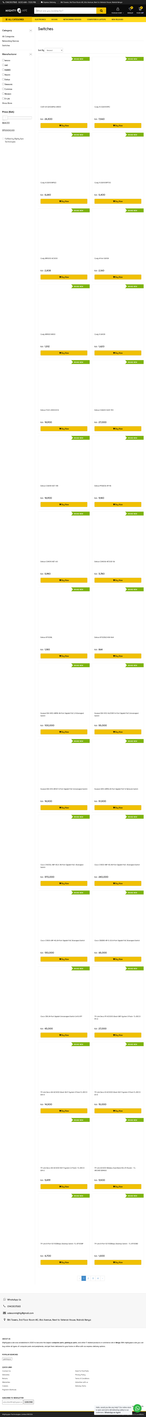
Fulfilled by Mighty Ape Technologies (14, 140)
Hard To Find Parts (82, 1371)
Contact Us (6, 1371)
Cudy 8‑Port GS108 (101, 258)
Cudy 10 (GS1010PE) (102, 107)
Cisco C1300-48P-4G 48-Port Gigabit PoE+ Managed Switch (117, 865)
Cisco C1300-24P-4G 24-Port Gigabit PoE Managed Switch (62, 940)
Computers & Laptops (96, 19)
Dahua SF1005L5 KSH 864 (104, 637)
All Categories (8, 36)
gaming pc (7, 1359)
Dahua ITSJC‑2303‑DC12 (49, 410)
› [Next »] (102, 1278)
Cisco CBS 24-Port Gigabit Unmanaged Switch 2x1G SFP (61, 1016)
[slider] (5, 118)
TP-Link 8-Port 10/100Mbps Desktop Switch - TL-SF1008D (116, 1243)
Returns (5, 1378)
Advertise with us (81, 1382)
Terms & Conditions (82, 1378)
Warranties (6, 1382)
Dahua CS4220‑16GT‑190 (103, 410)
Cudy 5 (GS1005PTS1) (102, 182)
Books (54, 19)
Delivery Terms (80, 1386)
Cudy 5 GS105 (99, 334)
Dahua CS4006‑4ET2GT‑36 (104, 561)
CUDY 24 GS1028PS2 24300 (50, 107)
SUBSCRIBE (29, 1402)
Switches (6, 45)
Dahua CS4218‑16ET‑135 (49, 486)
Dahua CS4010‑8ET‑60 (49, 561)
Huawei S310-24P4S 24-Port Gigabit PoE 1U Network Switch (116, 789)
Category (17, 30)
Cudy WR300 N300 (47, 334)
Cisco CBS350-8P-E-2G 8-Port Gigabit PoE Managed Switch (117, 940)
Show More (7, 103)
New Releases (117, 19)
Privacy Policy (80, 1375)
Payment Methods (9, 1389)
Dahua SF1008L (46, 637)
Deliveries (6, 1375)
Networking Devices (72, 19)
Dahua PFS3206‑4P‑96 (102, 486)
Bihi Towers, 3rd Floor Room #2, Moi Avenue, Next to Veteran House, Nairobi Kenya (91, 2)
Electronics (40, 19)
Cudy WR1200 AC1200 (49, 258)
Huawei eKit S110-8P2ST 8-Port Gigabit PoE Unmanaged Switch (63, 789)
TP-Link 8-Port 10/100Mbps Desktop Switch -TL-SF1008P (61, 1243)
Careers (5, 1386)
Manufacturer (17, 54)
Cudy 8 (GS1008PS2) (48, 182)
